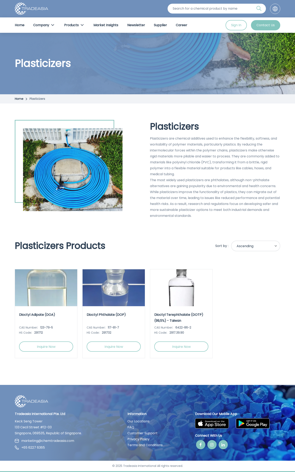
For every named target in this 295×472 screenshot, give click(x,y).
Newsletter (136, 25)
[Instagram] (212, 444)
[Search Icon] (259, 9)
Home (19, 25)
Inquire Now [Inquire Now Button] (46, 346)
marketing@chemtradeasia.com (44, 440)
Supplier (160, 25)
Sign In (236, 25)
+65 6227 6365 (30, 447)
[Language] (275, 9)
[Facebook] (200, 444)
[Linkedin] (223, 444)
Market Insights (105, 25)
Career (181, 25)
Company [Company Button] (44, 25)
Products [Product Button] (74, 25)
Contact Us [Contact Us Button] (265, 25)
